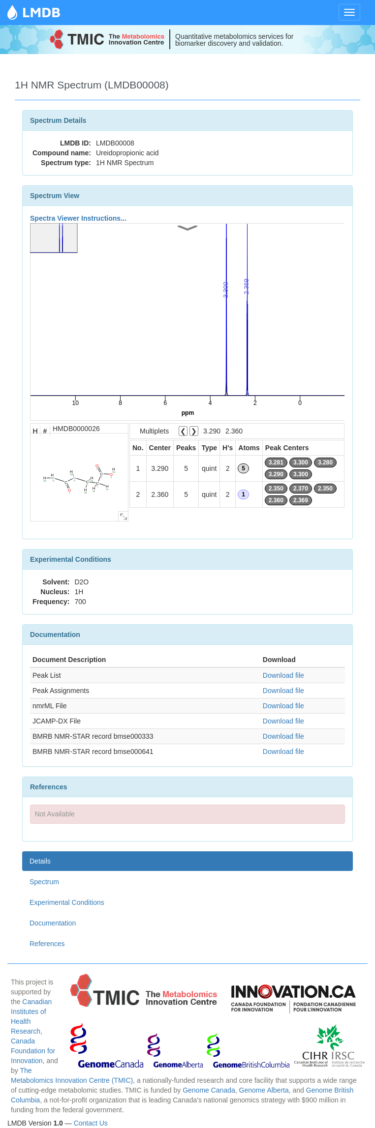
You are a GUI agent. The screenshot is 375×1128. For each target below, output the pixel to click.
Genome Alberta (264, 1090)
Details (40, 861)
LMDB (41, 12)
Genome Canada (209, 1090)
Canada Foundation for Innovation (33, 1051)
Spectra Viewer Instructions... (78, 218)
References (47, 944)
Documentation (53, 923)
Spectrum (44, 882)
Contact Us (91, 1123)
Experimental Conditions (67, 902)
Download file (283, 675)
